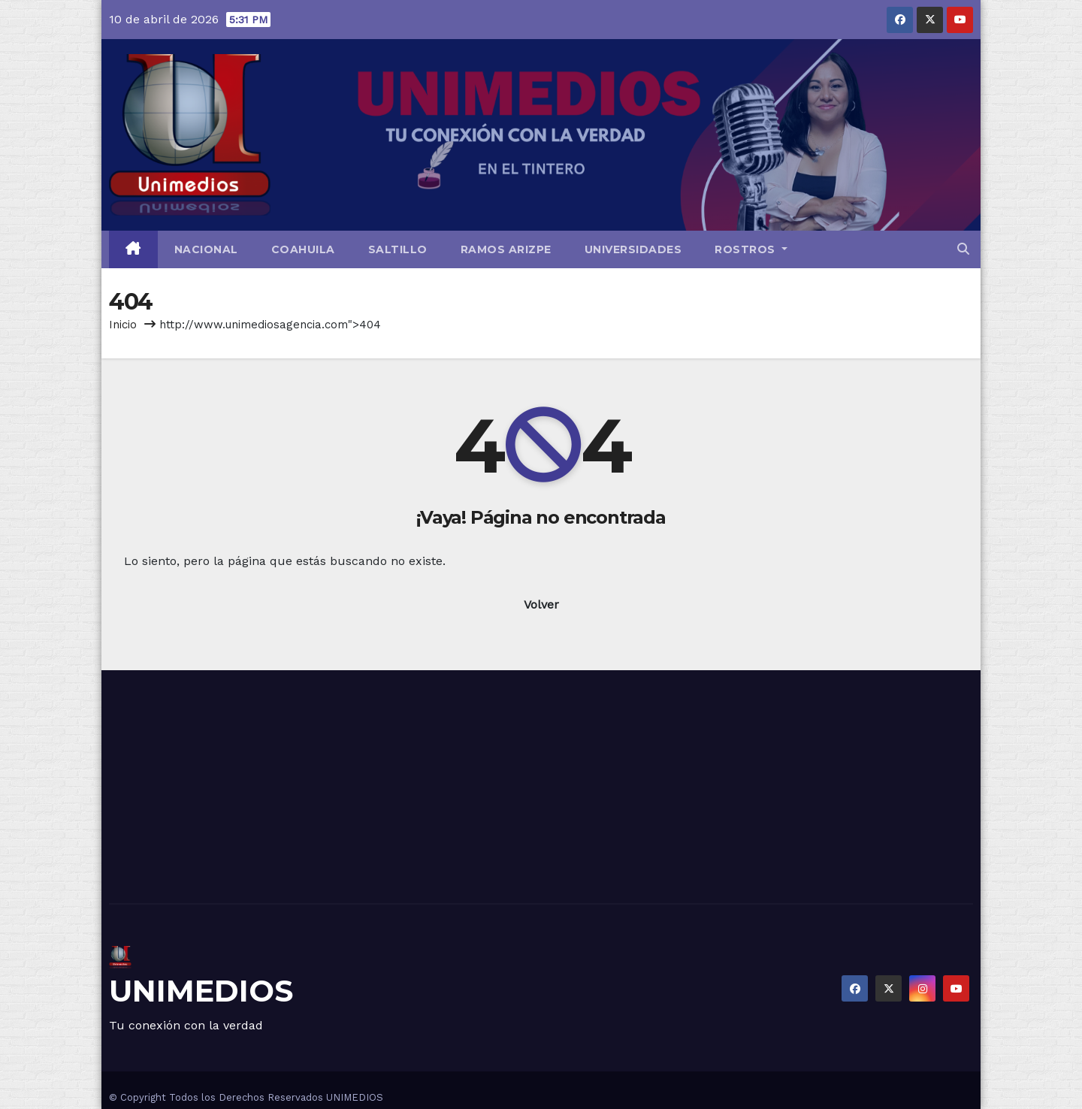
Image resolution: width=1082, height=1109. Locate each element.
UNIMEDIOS (201, 990)
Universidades (633, 249)
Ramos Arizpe (506, 249)
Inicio (123, 324)
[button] (963, 249)
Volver (541, 604)
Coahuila (303, 249)
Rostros (751, 249)
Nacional (206, 249)
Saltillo (398, 249)
